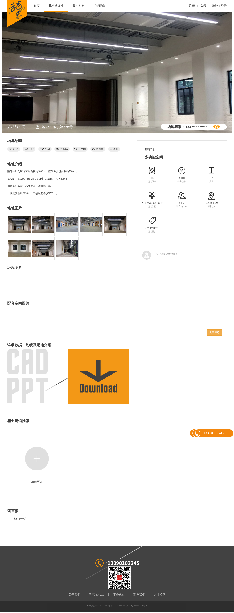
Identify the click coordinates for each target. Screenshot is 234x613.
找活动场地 (56, 5)
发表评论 (214, 332)
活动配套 (99, 5)
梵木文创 (78, 5)
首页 (37, 5)
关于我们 (74, 594)
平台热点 (119, 594)
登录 (203, 5)
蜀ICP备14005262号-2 (136, 605)
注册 (192, 5)
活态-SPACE (97, 594)
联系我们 (139, 594)
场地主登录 (219, 5)
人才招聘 (159, 594)
